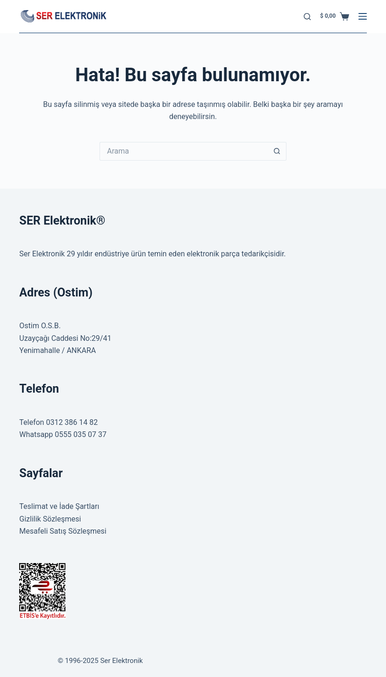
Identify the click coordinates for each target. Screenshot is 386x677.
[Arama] (307, 16)
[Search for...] (184, 151)
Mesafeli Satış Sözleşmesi (62, 531)
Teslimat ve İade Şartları (59, 506)
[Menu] (362, 16)
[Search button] (277, 151)
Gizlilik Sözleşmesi (50, 519)
